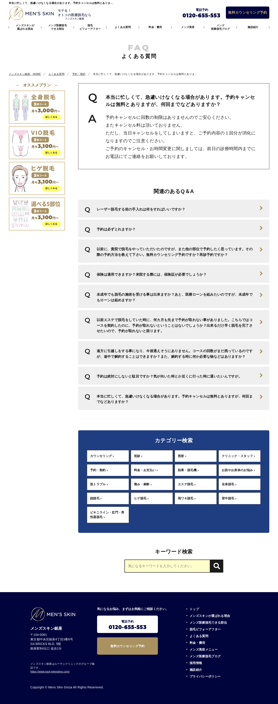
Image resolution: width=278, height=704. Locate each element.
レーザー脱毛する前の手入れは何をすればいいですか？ (180, 208)
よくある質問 (123, 27)
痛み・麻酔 (143, 484)
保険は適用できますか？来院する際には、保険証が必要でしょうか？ (180, 273)
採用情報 (196, 663)
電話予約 (127, 625)
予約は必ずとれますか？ (180, 228)
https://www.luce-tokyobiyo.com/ (50, 671)
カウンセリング (102, 456)
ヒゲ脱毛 (141, 498)
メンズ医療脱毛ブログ (220, 27)
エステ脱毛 (187, 484)
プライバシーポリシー (205, 676)
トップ (194, 609)
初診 (138, 456)
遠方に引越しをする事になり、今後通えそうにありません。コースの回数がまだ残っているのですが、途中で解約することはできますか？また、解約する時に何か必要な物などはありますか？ (180, 353)
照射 (182, 456)
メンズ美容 (188, 27)
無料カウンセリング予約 (247, 12)
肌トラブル (99, 484)
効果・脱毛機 (188, 470)
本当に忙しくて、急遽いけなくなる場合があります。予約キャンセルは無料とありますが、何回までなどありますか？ (180, 399)
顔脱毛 (96, 498)
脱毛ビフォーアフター (90, 27)
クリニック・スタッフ (238, 456)
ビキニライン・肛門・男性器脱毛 (107, 515)
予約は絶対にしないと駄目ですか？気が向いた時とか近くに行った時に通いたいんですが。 (180, 375)
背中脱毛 (229, 498)
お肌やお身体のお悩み (238, 470)
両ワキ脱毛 (187, 498)
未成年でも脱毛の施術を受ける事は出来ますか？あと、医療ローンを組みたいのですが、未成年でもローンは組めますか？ (180, 297)
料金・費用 (155, 27)
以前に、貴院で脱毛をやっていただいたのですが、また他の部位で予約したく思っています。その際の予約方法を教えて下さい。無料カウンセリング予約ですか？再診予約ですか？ (180, 251)
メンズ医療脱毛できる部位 (57, 27)
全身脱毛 (229, 484)
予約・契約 (99, 470)
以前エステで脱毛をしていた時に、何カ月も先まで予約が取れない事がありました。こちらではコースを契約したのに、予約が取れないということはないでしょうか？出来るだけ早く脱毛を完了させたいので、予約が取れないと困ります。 (180, 325)
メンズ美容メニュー (204, 649)
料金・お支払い (146, 470)
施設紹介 (253, 27)
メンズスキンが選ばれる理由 (25, 27)
